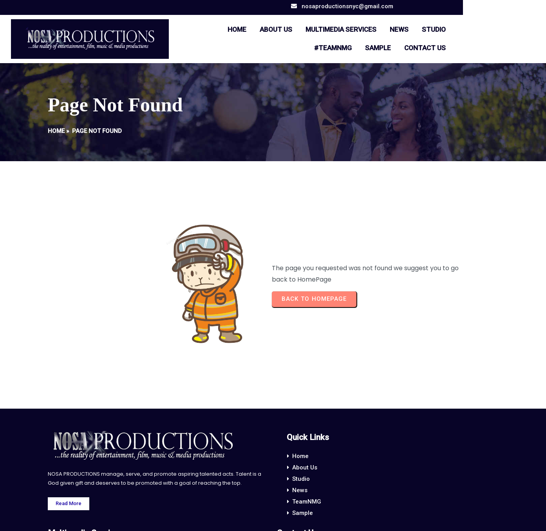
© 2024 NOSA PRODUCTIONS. (273, 518)
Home (56, 130)
